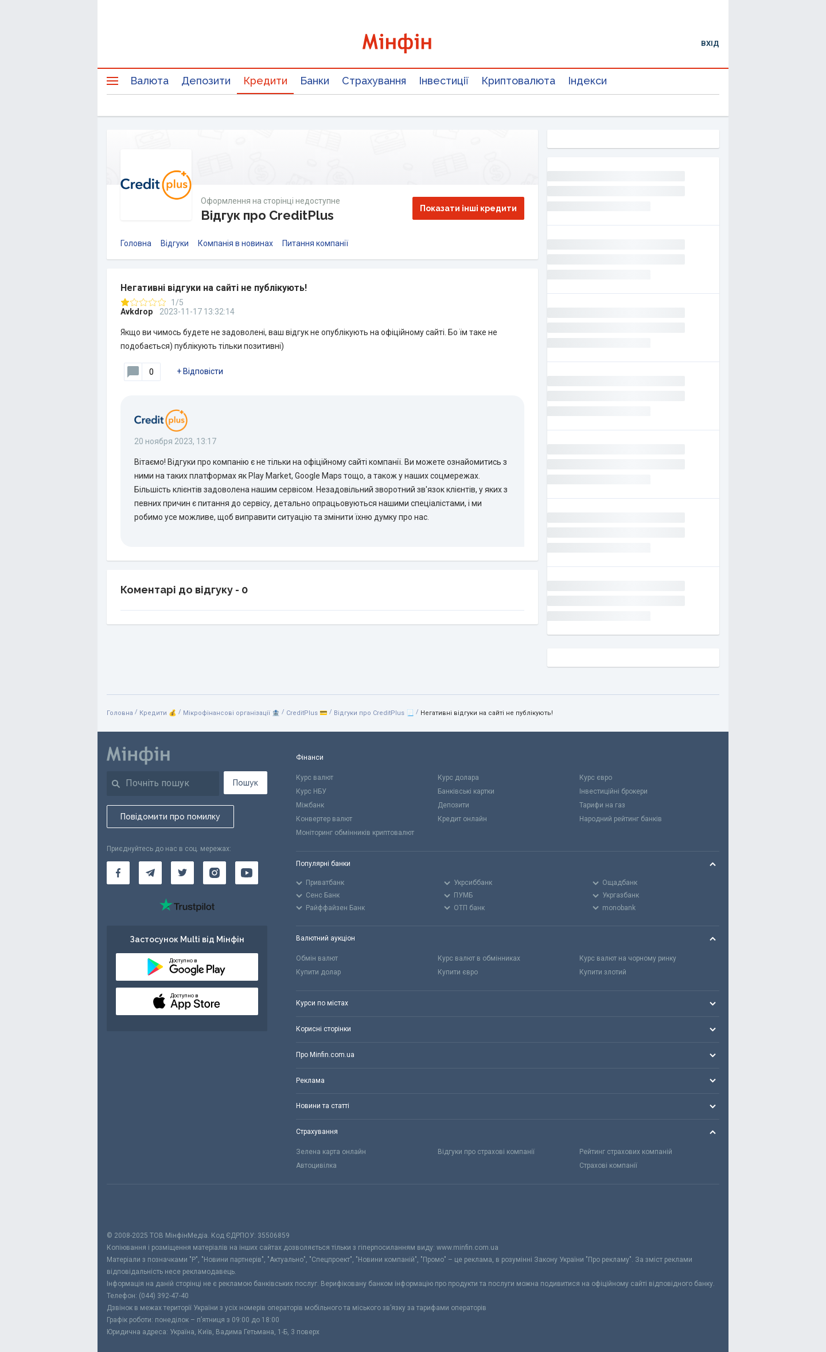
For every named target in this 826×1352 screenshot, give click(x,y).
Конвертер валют (324, 819)
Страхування (374, 81)
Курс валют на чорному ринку (627, 958)
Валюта (149, 81)
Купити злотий (602, 972)
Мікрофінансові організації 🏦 (231, 713)
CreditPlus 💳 (307, 713)
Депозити (206, 81)
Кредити (265, 81)
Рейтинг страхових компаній (625, 1152)
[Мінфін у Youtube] (246, 872)
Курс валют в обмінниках (479, 958)
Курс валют (314, 778)
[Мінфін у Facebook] (118, 872)
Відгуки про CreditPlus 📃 (374, 713)
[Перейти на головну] (413, 43)
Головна (135, 243)
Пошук (245, 782)
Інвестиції (444, 81)
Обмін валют (317, 958)
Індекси (587, 81)
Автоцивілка (316, 1165)
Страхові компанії (608, 1165)
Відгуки (175, 243)
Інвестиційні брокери (613, 791)
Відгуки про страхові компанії (486, 1152)
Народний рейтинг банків (620, 819)
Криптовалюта (518, 81)
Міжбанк (310, 805)
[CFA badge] (132, 1207)
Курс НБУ (311, 791)
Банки (314, 81)
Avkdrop (136, 311)
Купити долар (318, 972)
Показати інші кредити (468, 208)
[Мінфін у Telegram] (150, 872)
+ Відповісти (200, 371)
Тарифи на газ (602, 805)
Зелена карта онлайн (331, 1152)
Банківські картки (466, 791)
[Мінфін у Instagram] (214, 872)
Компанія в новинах (235, 243)
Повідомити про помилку (170, 816)
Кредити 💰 (158, 713)
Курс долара (458, 778)
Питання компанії (315, 243)
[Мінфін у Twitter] (182, 872)
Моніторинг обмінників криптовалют (355, 833)
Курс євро (595, 778)
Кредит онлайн (462, 819)
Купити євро (458, 972)
